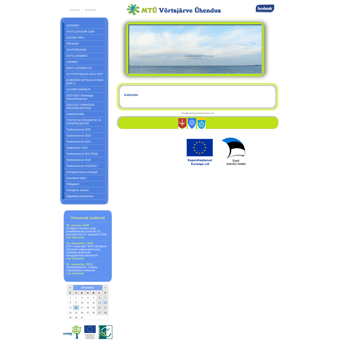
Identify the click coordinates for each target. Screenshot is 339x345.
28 (105, 312)
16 (76, 307)
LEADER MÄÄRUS (78, 89)
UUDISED (72, 25)
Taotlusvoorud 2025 (78, 129)
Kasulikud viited (76, 178)
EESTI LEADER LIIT (79, 68)
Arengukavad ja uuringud (82, 172)
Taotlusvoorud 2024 (78, 135)
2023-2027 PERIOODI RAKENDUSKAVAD (80, 106)
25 (88, 312)
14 (105, 302)
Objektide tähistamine (79, 196)
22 (70, 312)
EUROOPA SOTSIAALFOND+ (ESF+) (85, 81)
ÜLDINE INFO (75, 37)
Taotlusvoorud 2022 (78, 141)
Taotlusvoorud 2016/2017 (82, 166)
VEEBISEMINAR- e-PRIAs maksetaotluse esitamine (82, 269)
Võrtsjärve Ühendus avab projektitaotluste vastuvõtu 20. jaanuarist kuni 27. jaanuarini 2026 (86, 231)
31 (82, 317)
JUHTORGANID (76, 49)
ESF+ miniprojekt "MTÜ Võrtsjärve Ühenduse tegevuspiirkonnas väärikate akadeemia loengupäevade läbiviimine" (86, 251)
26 (94, 312)
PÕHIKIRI (72, 43)
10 (82, 302)
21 (105, 307)
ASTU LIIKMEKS (77, 55)
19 (94, 307)
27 (99, 312)
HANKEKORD (75, 114)
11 (88, 302)
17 (82, 307)
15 (70, 307)
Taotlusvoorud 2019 (78, 159)
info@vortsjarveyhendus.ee (197, 113)
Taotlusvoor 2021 (77, 147)
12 (94, 302)
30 (76, 317)
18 (88, 307)
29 (70, 317)
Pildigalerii (72, 184)
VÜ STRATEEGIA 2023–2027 (84, 74)
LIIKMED (72, 61)
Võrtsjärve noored (77, 190)
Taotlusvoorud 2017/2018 (82, 153)
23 (76, 312)
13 (99, 302)
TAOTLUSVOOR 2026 (80, 31)
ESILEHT (75, 10)
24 (82, 312)
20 (99, 307)
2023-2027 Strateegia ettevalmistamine (79, 97)
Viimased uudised (88, 218)
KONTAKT (90, 10)
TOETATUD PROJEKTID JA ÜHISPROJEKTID (84, 122)
